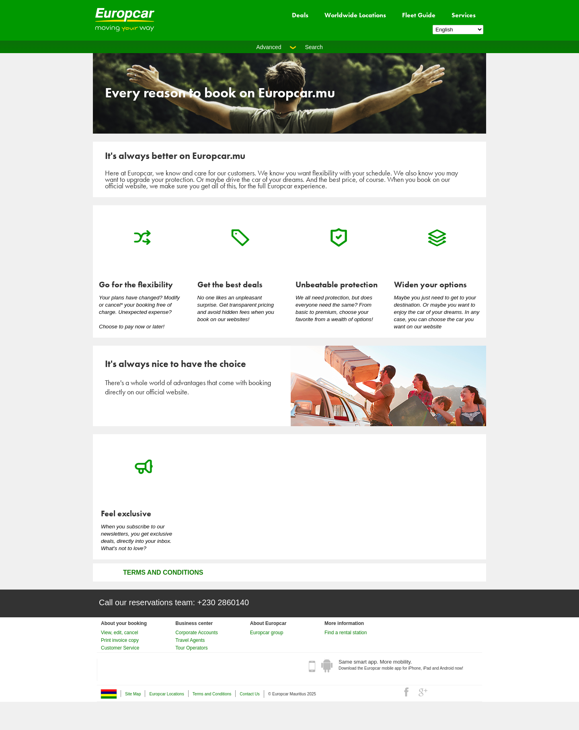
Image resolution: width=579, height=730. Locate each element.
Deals (300, 15)
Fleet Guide (418, 15)
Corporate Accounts (196, 632)
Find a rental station (345, 632)
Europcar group (266, 632)
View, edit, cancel (119, 632)
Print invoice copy (120, 640)
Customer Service (120, 648)
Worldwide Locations (355, 15)
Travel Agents (190, 640)
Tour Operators (191, 648)
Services (464, 15)
